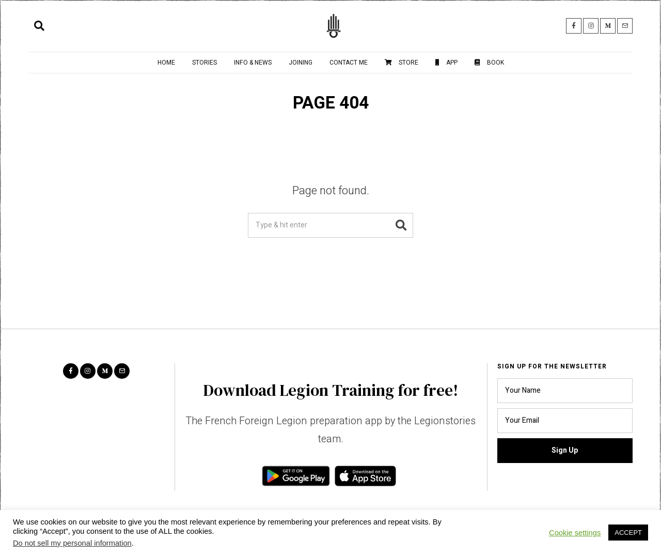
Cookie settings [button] (575, 533)
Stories (204, 62)
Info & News (253, 62)
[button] (400, 225)
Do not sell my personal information (72, 543)
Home (166, 62)
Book (489, 62)
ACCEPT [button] (628, 532)
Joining (300, 62)
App (446, 62)
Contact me (348, 62)
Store (401, 62)
